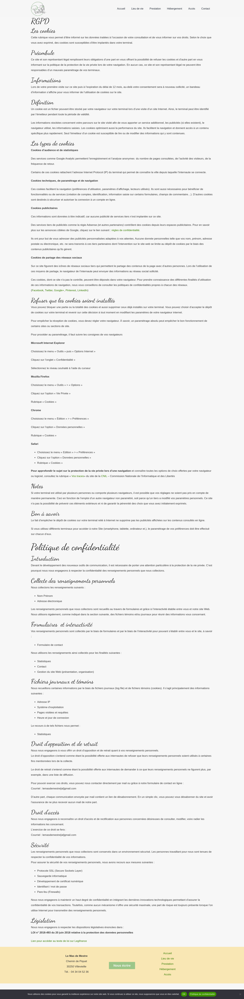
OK (184, 994)
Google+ (58, 290)
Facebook (38, 290)
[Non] (240, 994)
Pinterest (70, 290)
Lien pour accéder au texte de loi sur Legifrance (59, 941)
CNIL (103, 476)
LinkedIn (82, 290)
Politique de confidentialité (202, 994)
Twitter (48, 290)
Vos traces (77, 476)
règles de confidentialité (125, 230)
